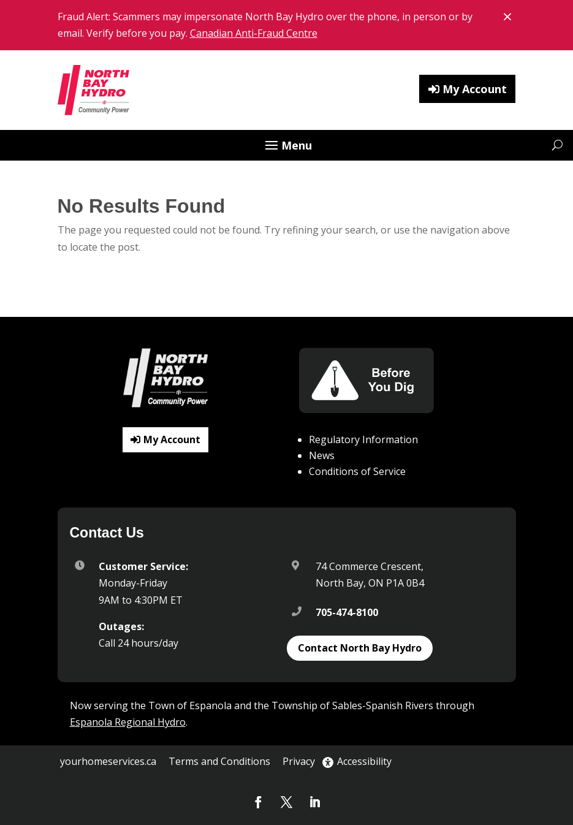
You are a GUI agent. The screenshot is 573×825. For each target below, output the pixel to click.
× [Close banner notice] (509, 16)
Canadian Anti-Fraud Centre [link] (253, 33)
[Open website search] (557, 145)
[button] (286, 146)
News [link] (322, 455)
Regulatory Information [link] (363, 439)
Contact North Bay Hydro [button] (360, 648)
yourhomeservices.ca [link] (108, 761)
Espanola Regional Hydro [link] (128, 722)
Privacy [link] (299, 761)
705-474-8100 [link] (347, 612)
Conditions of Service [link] (357, 471)
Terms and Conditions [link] (219, 761)
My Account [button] (474, 89)
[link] (94, 90)
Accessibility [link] (357, 761)
